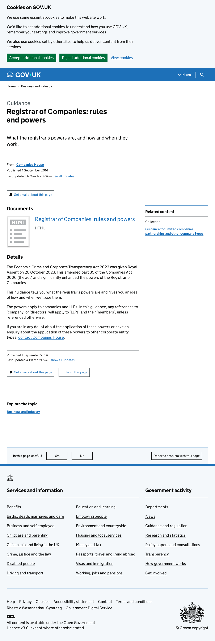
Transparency (157, 554)
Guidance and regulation (166, 525)
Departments (156, 506)
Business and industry (36, 86)
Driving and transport (25, 573)
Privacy (25, 601)
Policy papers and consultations (172, 544)
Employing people (91, 516)
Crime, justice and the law (29, 554)
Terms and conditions (134, 601)
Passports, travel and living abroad (105, 554)
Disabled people (21, 563)
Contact (105, 601)
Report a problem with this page (177, 456)
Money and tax (88, 544)
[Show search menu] (201, 74)
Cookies (43, 601)
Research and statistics (165, 535)
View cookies (122, 58)
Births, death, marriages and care (35, 516)
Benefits (14, 506)
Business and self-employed (31, 525)
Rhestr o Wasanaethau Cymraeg (34, 607)
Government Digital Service (89, 607)
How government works (165, 563)
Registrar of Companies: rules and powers (85, 219)
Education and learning (95, 506)
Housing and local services (99, 535)
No (86, 456)
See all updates (63, 176)
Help (11, 601)
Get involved (156, 573)
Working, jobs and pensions (99, 573)
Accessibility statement (74, 601)
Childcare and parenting (27, 535)
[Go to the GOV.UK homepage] (24, 75)
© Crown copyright (192, 627)
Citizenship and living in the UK (33, 544)
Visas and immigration (94, 563)
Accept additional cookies (31, 57)
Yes (61, 456)
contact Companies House (41, 337)
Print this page (76, 372)
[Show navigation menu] (184, 74)
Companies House (30, 165)
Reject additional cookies (83, 57)
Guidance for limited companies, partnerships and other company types (174, 231)
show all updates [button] (61, 360)
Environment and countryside (101, 525)
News (150, 516)
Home (11, 86)
